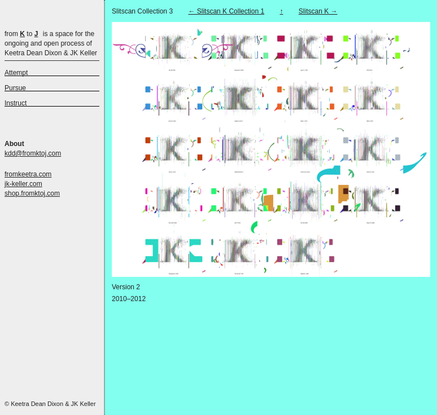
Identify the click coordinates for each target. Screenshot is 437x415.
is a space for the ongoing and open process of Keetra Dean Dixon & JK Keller (51, 43)
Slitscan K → (318, 11)
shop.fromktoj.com (32, 193)
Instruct (16, 103)
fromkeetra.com (28, 174)
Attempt (16, 73)
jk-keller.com (23, 184)
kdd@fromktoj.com (33, 153)
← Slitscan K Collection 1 (226, 11)
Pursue (15, 88)
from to (21, 34)
